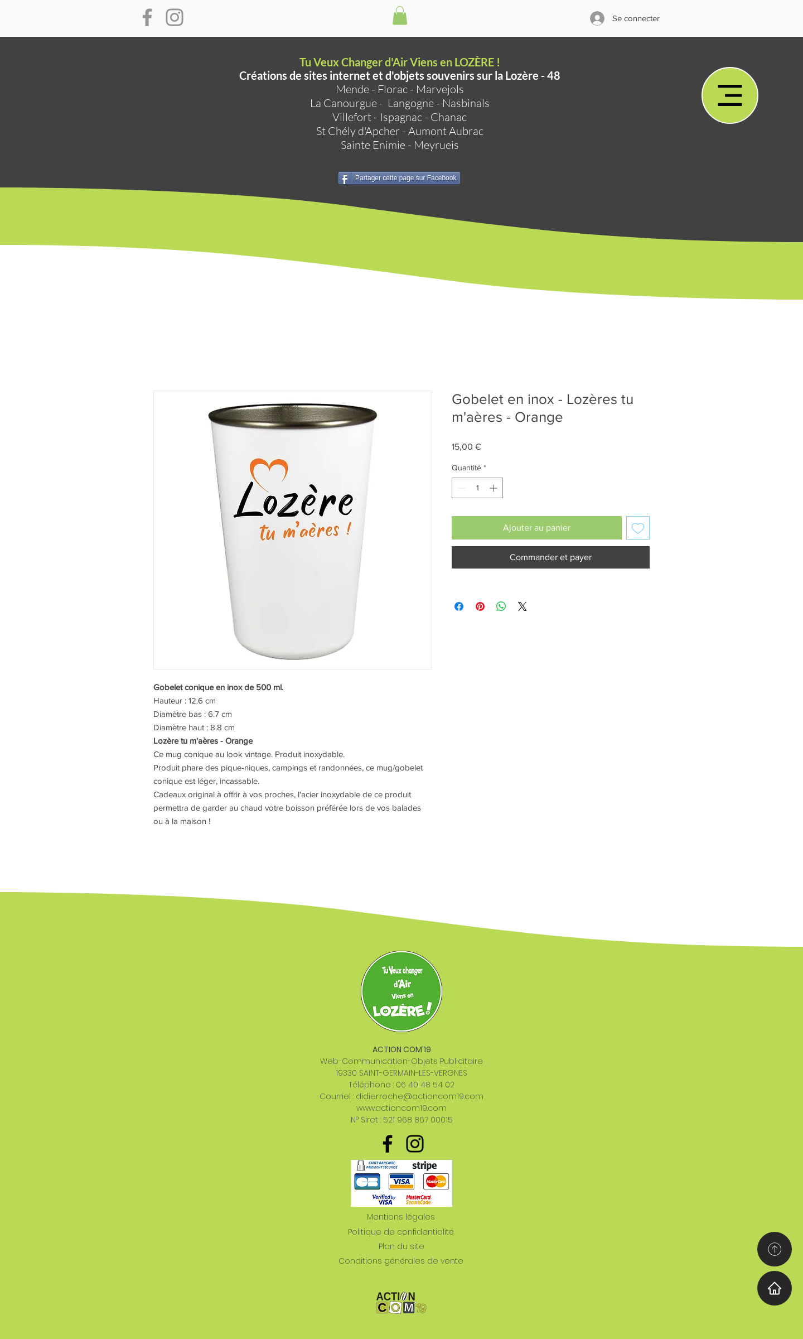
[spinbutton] (477, 488)
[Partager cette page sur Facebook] (399, 178)
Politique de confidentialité (401, 1231)
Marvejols (440, 89)
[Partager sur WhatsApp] (501, 606)
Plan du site (401, 1246)
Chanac (448, 117)
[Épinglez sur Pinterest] (480, 606)
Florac (393, 89)
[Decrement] (460, 488)
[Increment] (494, 488)
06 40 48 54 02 (425, 1084)
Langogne (411, 103)
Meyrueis (436, 145)
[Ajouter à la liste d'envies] (638, 528)
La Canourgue (343, 103)
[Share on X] (522, 606)
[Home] (774, 1288)
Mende (352, 89)
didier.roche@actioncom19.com (419, 1096)
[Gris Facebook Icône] (147, 17)
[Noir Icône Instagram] (415, 1143)
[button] (400, 15)
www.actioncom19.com (401, 1108)
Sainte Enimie (373, 145)
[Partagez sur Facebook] (459, 606)
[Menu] (730, 95)
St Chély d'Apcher (358, 131)
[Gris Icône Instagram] (174, 17)
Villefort (351, 117)
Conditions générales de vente (400, 1260)
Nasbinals (466, 103)
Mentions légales (401, 1216)
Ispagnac (401, 117)
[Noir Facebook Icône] (387, 1143)
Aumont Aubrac (445, 131)
